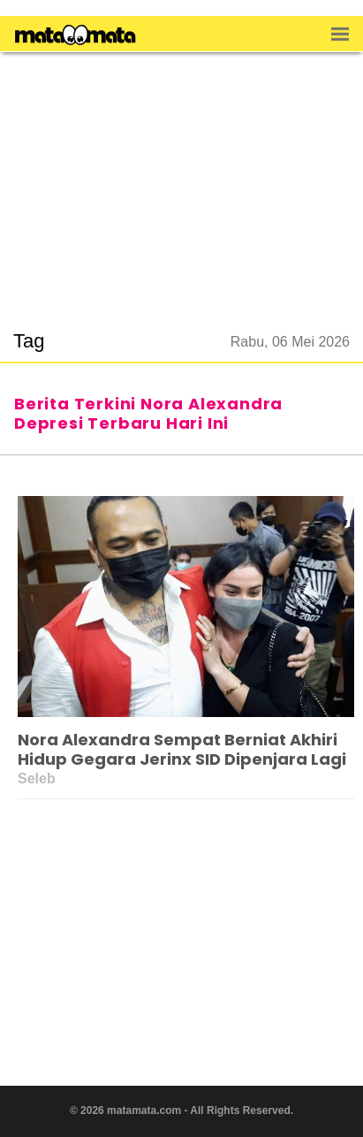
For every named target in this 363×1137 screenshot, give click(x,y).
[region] (181, 180)
